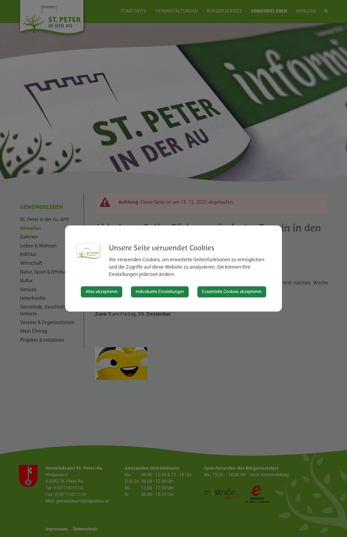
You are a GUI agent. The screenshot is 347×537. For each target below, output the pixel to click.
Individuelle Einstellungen (160, 291)
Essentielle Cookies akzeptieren (232, 291)
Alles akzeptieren (101, 291)
